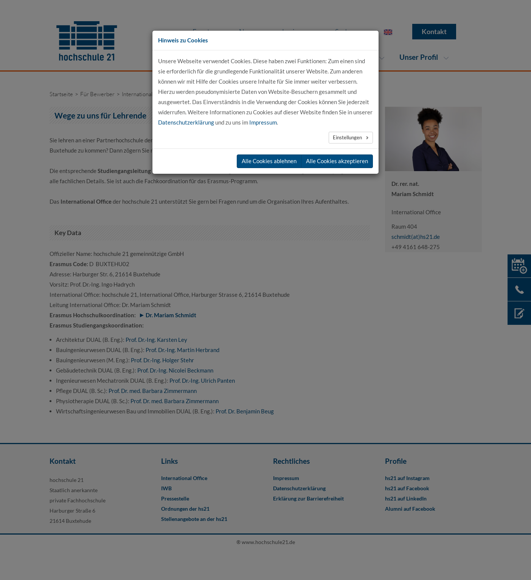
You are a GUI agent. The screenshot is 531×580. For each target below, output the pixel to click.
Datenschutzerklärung (186, 122)
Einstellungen (348, 137)
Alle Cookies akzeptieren (337, 160)
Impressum (263, 122)
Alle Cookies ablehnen (269, 160)
